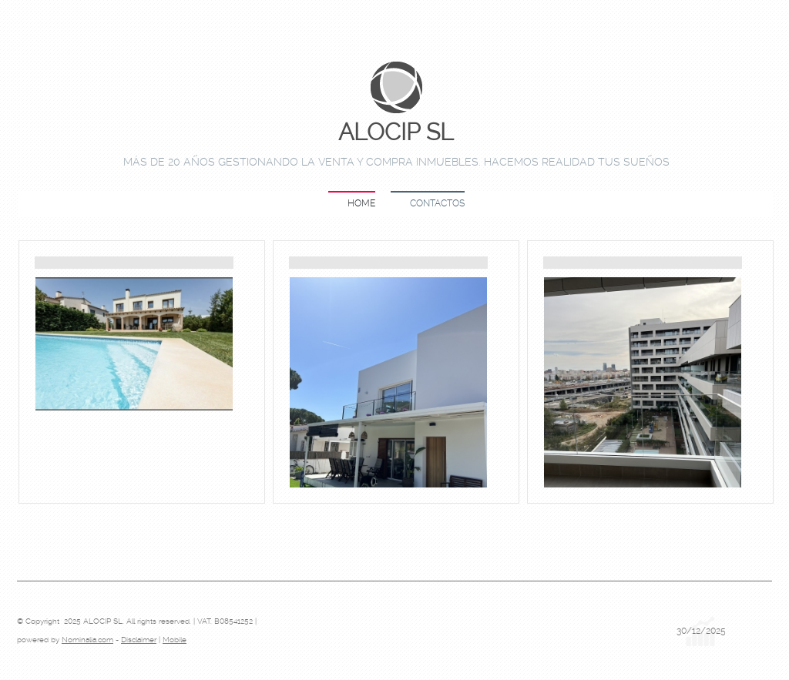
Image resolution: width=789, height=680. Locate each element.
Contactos (437, 203)
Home (361, 203)
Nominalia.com (87, 639)
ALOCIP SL (396, 132)
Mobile (174, 639)
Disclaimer (138, 639)
